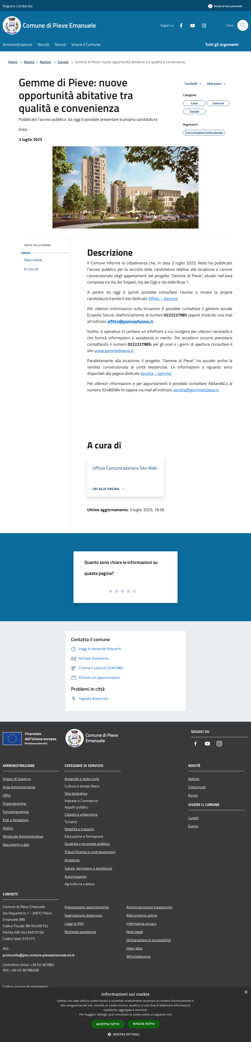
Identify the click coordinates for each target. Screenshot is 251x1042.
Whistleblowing (138, 956)
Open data (134, 948)
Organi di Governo (17, 779)
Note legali (134, 931)
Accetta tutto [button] (108, 1024)
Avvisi (193, 795)
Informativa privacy (141, 923)
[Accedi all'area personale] (225, 6)
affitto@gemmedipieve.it (130, 321)
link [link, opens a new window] (169, 1014)
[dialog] (125, 1014)
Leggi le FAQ (74, 923)
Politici (8, 828)
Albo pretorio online (141, 915)
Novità (29, 62)
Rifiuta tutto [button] (144, 1024)
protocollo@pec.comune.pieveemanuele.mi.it (38, 955)
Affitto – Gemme (162, 298)
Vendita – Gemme (155, 373)
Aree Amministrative (19, 787)
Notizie (45, 62)
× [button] (246, 992)
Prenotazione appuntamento (87, 907)
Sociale (63, 62)
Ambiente (72, 860)
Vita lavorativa (76, 793)
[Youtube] (190, 25)
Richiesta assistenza (80, 931)
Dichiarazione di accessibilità (148, 940)
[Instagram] (202, 25)
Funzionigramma (16, 811)
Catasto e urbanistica (81, 814)
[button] (125, 1034)
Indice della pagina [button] (37, 245)
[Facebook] (179, 25)
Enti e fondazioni (16, 820)
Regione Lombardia (17, 6)
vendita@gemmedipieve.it (196, 390)
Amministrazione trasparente (149, 907)
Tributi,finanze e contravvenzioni (90, 852)
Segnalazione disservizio (83, 915)
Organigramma (14, 803)
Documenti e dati (16, 844)
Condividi (194, 84)
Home (12, 62)
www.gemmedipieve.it (113, 350)
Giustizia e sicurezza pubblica (87, 843)
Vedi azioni (217, 84)
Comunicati (197, 787)
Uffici (7, 795)
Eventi (193, 826)
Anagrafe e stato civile (82, 779)
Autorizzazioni (76, 876)
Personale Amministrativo (23, 836)
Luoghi (193, 818)
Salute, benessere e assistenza (88, 868)
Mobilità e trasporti (79, 829)
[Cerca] (242, 25)
